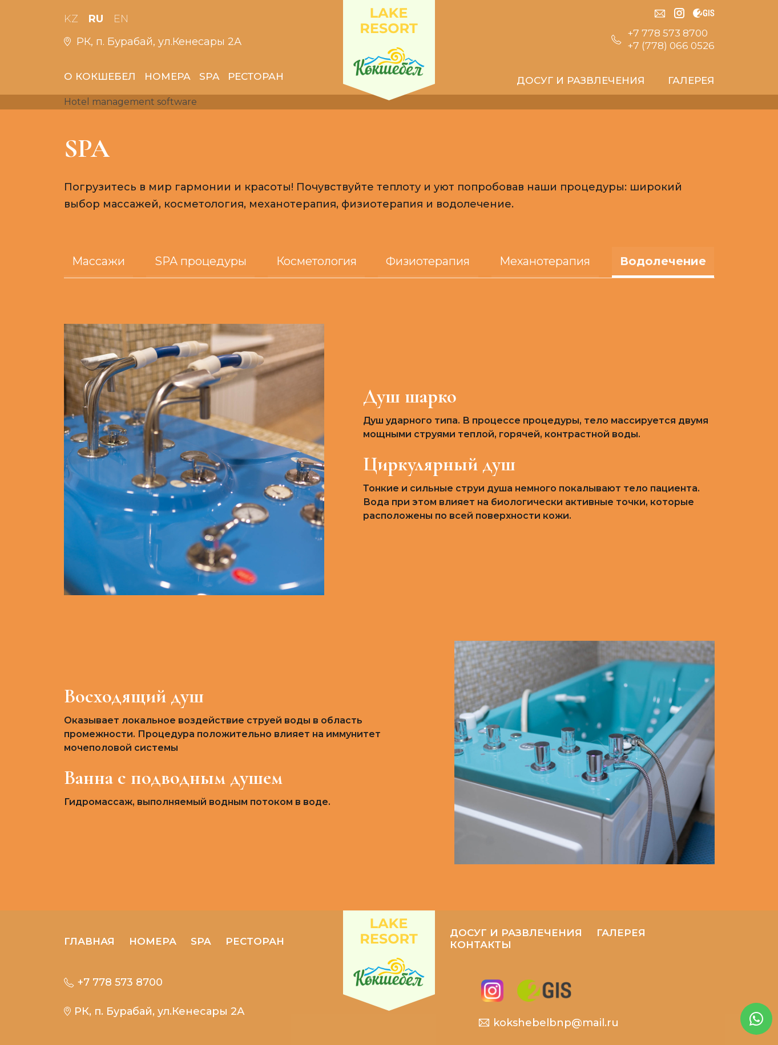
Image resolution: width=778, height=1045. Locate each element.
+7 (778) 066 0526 (669, 45)
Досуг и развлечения (581, 80)
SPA (209, 76)
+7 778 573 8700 (665, 33)
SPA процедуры (198, 261)
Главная (89, 941)
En (122, 19)
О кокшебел (100, 76)
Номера (167, 76)
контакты (480, 944)
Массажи (96, 261)
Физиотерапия (428, 261)
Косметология (316, 261)
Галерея (691, 80)
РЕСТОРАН (256, 76)
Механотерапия (547, 261)
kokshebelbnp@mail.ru (551, 1022)
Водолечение (665, 261)
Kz (71, 19)
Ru (96, 19)
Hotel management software (130, 101)
